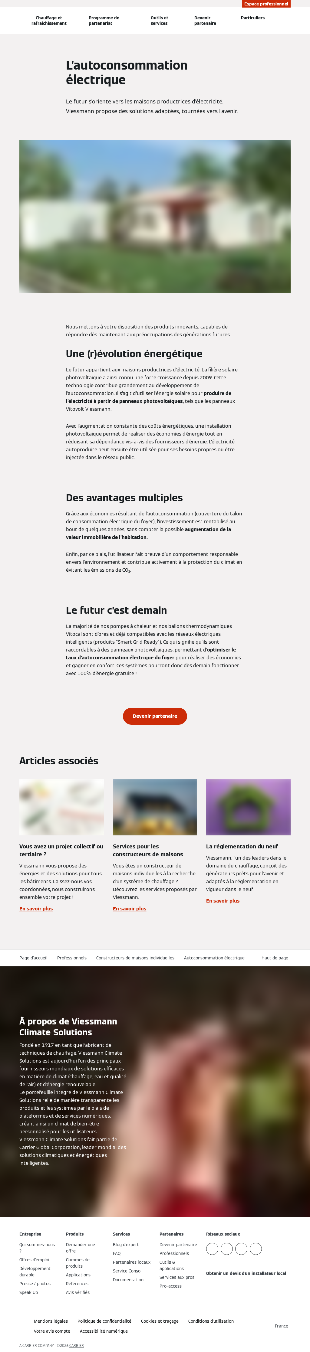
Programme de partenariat (104, 20)
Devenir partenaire (205, 20)
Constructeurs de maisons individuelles (135, 958)
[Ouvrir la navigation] (3, 20)
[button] (276, 958)
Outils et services (159, 20)
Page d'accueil (33, 958)
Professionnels (72, 958)
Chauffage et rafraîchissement (49, 20)
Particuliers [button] (253, 18)
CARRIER (76, 1345)
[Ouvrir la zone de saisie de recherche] (288, 21)
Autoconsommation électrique (214, 958)
